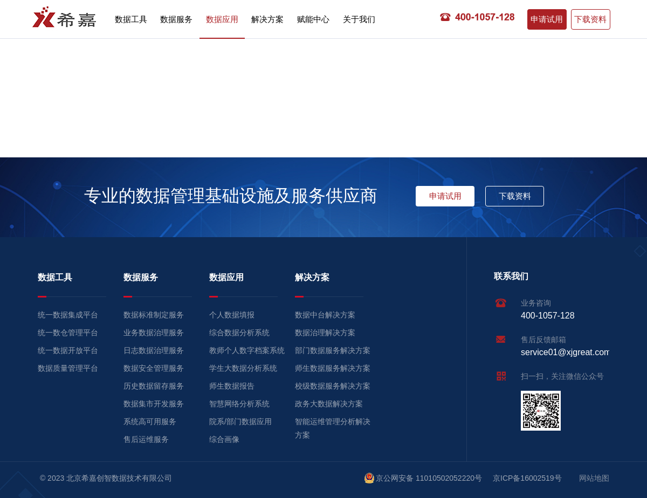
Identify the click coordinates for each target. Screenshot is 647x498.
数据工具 (131, 19)
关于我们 (359, 19)
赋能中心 (313, 19)
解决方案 (267, 19)
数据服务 (176, 19)
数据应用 (222, 19)
